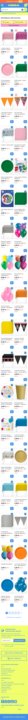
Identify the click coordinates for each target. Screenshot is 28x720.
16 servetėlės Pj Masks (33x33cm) (20, 177)
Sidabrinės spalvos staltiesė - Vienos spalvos (6, 242)
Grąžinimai (4, 673)
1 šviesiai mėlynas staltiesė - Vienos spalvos (6, 500)
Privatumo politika (6, 685)
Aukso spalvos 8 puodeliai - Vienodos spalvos (20, 403)
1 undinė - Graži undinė (7, 145)
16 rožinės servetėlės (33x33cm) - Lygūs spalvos (20, 145)
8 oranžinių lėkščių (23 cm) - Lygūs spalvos (20, 564)
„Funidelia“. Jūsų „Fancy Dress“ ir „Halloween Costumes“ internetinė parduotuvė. (13, 5)
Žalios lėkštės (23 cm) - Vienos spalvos (7, 177)
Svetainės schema (6, 689)
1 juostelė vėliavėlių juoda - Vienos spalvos (20, 371)
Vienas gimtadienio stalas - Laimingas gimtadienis (6, 468)
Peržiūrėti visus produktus (14, 617)
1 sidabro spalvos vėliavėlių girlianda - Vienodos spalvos (20, 532)
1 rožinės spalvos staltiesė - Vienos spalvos (5, 48)
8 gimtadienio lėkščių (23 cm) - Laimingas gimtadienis (7, 403)
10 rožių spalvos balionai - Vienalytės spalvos (6, 306)
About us (3, 692)
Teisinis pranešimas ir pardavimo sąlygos (12, 684)
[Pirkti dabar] (12, 57)
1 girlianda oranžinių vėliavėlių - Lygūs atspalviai (6, 113)
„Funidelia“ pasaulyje (7, 682)
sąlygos (11, 646)
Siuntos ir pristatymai (7, 672)
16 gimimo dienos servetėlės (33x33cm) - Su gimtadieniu (7, 435)
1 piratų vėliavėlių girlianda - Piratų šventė (19, 339)
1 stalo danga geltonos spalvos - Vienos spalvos (20, 500)
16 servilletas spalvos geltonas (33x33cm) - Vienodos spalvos (7, 339)
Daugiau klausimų (6, 675)
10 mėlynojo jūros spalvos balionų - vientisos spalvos (19, 596)
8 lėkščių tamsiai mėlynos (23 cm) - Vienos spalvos (5, 596)
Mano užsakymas (6, 668)
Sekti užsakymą (14, 659)
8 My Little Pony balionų (18, 274)
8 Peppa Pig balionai (6, 564)
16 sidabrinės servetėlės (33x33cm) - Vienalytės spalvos (7, 532)
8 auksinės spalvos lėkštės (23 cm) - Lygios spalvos (20, 468)
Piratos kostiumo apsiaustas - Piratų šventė (6, 371)
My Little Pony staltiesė (18, 48)
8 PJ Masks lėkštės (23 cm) (7, 210)
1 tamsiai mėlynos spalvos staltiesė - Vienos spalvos (19, 435)
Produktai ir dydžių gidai (8, 670)
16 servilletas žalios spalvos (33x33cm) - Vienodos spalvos (19, 210)
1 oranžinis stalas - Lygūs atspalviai (19, 306)
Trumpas (7, 22)
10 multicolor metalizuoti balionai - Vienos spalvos (20, 242)
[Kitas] (21, 613)
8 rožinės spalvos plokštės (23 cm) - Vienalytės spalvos (6, 81)
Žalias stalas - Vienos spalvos (20, 81)
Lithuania (4, 690)
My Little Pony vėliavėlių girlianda (19, 113)
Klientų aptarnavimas (14, 653)
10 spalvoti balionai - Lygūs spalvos (6, 274)
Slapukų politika (5, 687)
